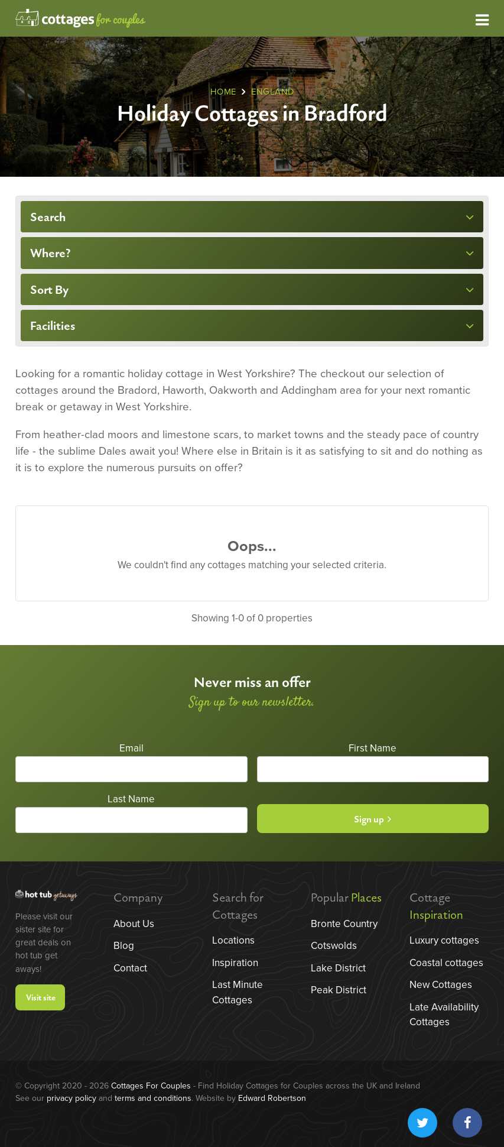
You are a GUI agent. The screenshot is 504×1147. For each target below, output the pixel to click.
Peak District (338, 990)
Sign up (372, 820)
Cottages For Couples (151, 1086)
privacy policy (71, 1098)
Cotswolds (334, 945)
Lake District (338, 968)
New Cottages (440, 984)
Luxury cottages (444, 940)
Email (131, 748)
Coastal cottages (446, 962)
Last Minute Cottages (237, 992)
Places (366, 898)
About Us (133, 923)
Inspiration (235, 962)
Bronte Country (344, 923)
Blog (123, 945)
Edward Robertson (272, 1098)
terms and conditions (153, 1098)
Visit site (41, 997)
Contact (130, 968)
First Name (372, 748)
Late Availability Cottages (444, 1015)
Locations (233, 940)
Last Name (131, 799)
